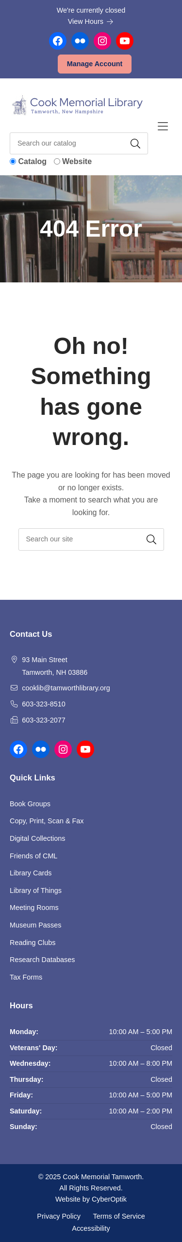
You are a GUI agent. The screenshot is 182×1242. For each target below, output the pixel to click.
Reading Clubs (32, 942)
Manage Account (95, 64)
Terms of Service (119, 1216)
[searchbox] (91, 539)
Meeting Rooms (34, 907)
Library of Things (40, 890)
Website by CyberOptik (91, 1199)
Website (77, 161)
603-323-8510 (44, 704)
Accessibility (91, 1228)
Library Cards (30, 873)
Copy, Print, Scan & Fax (47, 821)
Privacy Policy (59, 1216)
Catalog (32, 161)
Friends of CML (33, 856)
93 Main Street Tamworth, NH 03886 (54, 666)
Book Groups (30, 804)
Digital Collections (37, 838)
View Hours (91, 21)
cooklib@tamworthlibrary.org (66, 688)
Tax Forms (26, 977)
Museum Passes (35, 925)
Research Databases (42, 960)
